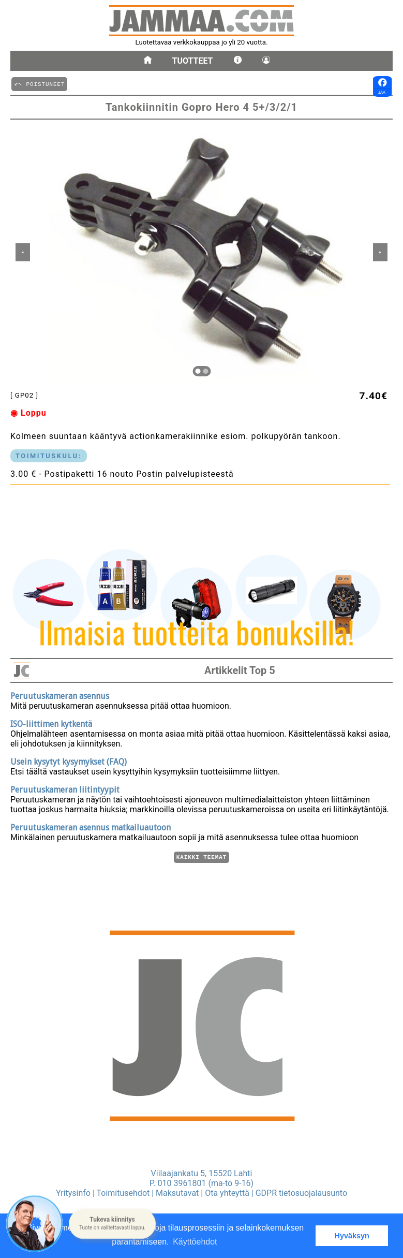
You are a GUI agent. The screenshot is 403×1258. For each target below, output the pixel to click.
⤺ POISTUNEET (39, 83)
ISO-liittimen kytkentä (51, 722)
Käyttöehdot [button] (195, 1241)
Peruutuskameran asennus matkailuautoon (90, 826)
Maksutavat (177, 1193)
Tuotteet (192, 61)
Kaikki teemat (201, 856)
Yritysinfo (73, 1193)
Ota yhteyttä (227, 1193)
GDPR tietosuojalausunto (301, 1193)
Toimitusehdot (123, 1193)
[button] (112, 1223)
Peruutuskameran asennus (59, 694)
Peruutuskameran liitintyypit (65, 788)
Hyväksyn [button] (352, 1236)
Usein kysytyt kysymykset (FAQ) (68, 760)
